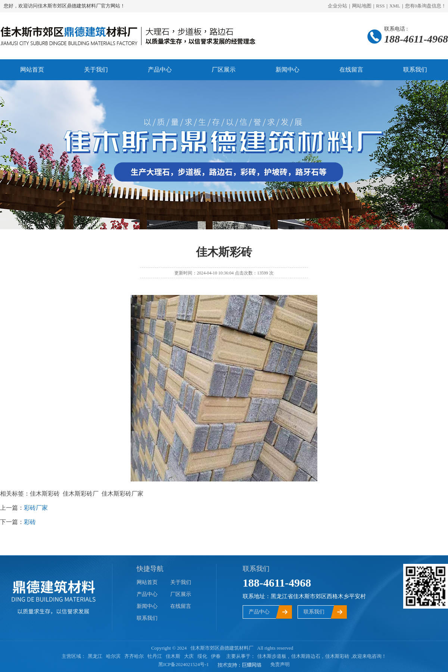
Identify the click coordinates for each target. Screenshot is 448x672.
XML (394, 6)
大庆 (189, 656)
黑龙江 (95, 656)
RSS (380, 6)
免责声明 (280, 664)
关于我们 (96, 69)
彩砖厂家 (36, 508)
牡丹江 (154, 656)
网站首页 (32, 69)
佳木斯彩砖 (337, 656)
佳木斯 (173, 656)
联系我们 (415, 69)
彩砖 (30, 522)
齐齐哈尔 (134, 656)
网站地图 (361, 6)
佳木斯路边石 (305, 656)
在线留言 (351, 69)
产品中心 (160, 69)
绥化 (202, 656)
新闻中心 (287, 69)
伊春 (216, 656)
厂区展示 (224, 69)
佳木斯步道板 (271, 656)
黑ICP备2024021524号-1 (183, 664)
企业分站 (337, 6)
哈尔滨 (113, 656)
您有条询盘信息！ (426, 6)
